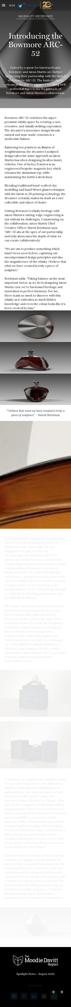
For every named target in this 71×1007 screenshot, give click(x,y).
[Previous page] (54, 992)
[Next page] (61, 992)
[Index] (3, 5)
